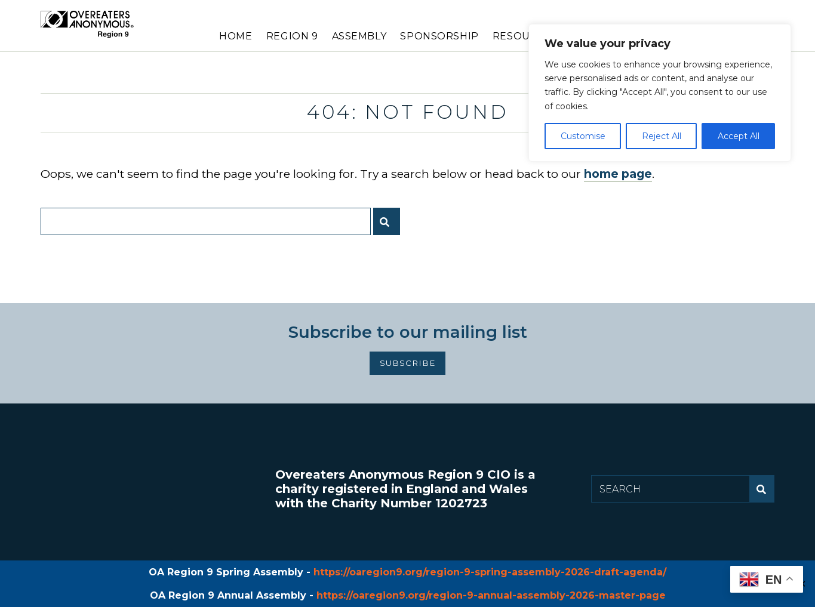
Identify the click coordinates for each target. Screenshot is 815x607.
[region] (659, 93)
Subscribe (408, 363)
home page (618, 174)
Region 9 (292, 36)
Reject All (661, 136)
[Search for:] (206, 221)
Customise (583, 136)
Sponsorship (439, 36)
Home (235, 36)
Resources (525, 36)
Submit (389, 226)
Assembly (359, 36)
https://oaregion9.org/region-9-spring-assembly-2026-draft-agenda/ (489, 572)
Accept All (738, 136)
